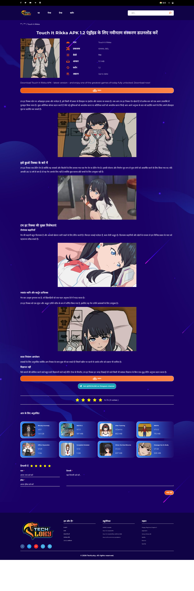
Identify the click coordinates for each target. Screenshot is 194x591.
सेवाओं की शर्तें (68, 561)
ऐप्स (69, 15)
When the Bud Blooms (123, 463)
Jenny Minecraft (148, 561)
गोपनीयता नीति (68, 566)
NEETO (158, 439)
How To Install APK (110, 556)
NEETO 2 (81, 439)
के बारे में (66, 551)
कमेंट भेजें (167, 514)
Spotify (145, 576)
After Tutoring (123, 439)
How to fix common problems (115, 566)
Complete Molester (82, 463)
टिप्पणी (69, 492)
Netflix (144, 566)
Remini (145, 571)
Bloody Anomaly (43, 439)
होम (21, 28)
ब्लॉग (81, 15)
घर (48, 15)
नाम (22, 492)
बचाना (97, 95)
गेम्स (58, 15)
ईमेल (22, 501)
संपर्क (65, 556)
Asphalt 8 (146, 556)
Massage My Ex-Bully (163, 463)
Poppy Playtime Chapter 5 (153, 551)
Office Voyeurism (44, 463)
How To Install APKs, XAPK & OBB (117, 561)
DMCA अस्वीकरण (70, 571)
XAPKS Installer (109, 551)
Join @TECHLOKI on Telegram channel (97, 395)
